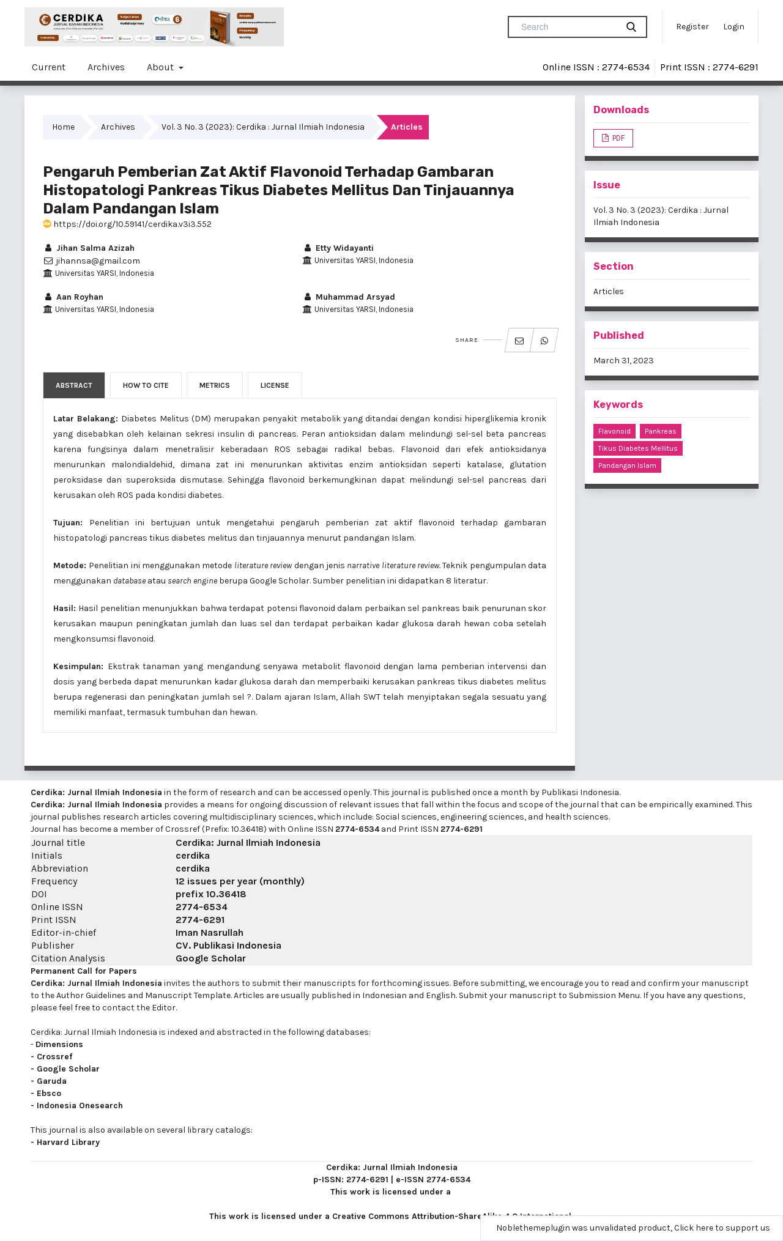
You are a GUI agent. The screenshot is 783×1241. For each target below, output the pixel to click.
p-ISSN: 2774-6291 (350, 1179)
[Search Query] (567, 27)
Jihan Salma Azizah (89, 248)
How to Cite (146, 385)
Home (63, 127)
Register (692, 26)
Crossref (54, 1056)
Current (48, 67)
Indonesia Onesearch (80, 1105)
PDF (617, 138)
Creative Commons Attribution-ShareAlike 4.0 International (451, 1216)
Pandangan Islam (627, 465)
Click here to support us (722, 1228)
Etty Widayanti (338, 248)
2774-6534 (357, 829)
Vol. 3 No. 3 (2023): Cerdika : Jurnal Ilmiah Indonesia (263, 127)
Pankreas (661, 431)
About (161, 67)
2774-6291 (461, 829)
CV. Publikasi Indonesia (228, 945)
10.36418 (226, 894)
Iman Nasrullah (209, 932)
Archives (106, 67)
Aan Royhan (73, 297)
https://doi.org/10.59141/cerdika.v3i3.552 (127, 224)
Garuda (52, 1081)
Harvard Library (68, 1142)
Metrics (214, 385)
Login (733, 26)
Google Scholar (211, 958)
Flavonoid (614, 431)
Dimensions (59, 1044)
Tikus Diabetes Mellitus (638, 448)
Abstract (74, 385)
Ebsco (49, 1093)
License (275, 385)
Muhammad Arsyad (348, 297)
